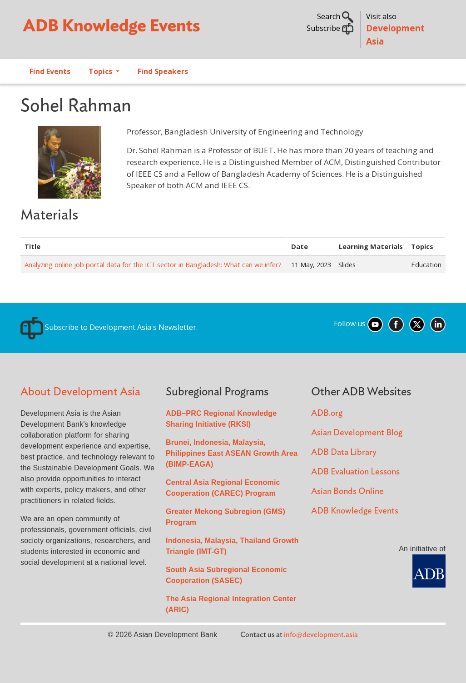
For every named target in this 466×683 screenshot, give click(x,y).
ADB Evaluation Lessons (355, 472)
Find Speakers (163, 71)
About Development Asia (80, 392)
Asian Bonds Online (347, 491)
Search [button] (335, 16)
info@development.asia (321, 634)
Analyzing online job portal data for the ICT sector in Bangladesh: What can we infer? (153, 264)
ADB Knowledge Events (354, 511)
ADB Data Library (344, 452)
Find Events (50, 71)
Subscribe (330, 28)
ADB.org (326, 413)
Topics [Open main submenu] (101, 71)
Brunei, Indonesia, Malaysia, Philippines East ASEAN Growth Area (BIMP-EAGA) (231, 453)
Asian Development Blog (356, 433)
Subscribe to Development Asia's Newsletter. (109, 327)
